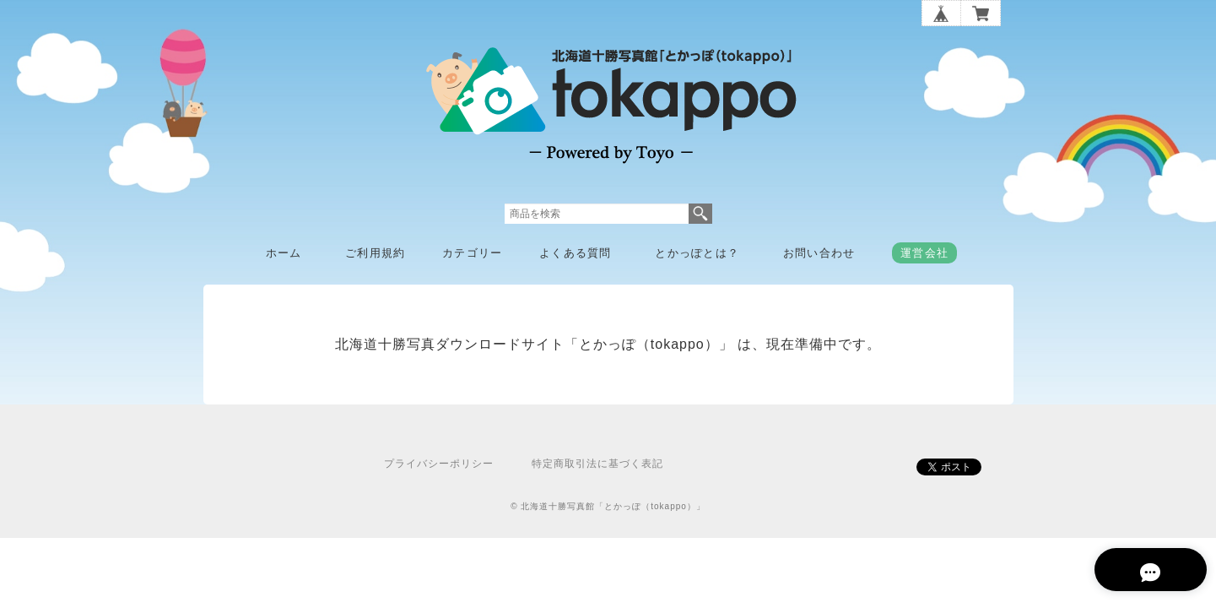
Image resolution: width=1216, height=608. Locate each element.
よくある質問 (575, 253)
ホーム (284, 253)
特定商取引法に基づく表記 (597, 464)
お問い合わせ (819, 253)
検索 (700, 214)
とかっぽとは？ (697, 253)
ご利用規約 (375, 253)
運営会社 (924, 253)
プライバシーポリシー (439, 464)
